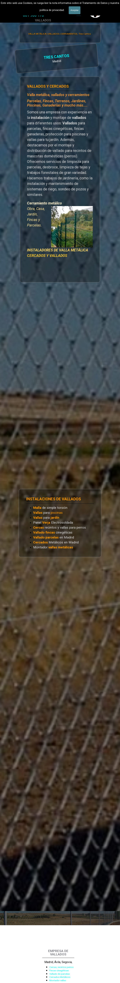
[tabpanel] (33, 15)
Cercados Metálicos (59, 977)
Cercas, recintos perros (61, 967)
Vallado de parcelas (59, 974)
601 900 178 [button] (33, 15)
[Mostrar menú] (78, 13)
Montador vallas (57, 980)
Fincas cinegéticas (59, 970)
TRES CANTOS (30, 57)
